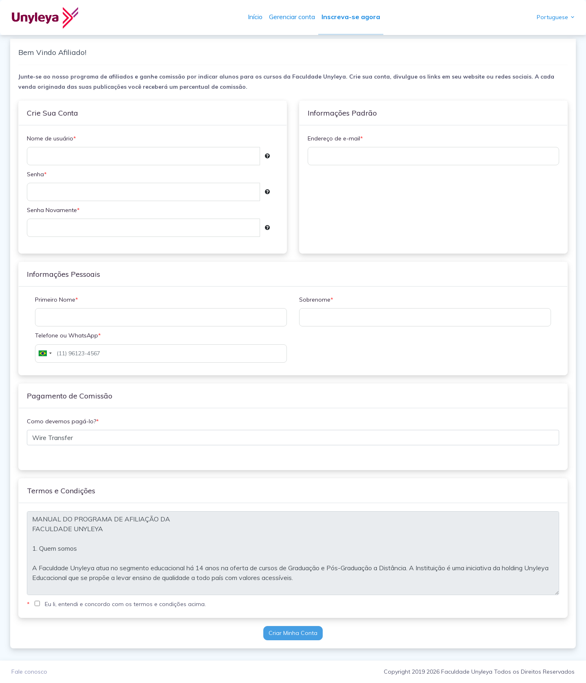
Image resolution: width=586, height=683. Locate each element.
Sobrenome (316, 300)
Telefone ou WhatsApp (70, 336)
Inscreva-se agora (352, 17)
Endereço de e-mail (335, 139)
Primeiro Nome (58, 300)
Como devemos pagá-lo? (65, 421)
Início (256, 17)
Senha (39, 174)
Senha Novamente (55, 210)
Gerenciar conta (293, 17)
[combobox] (46, 353)
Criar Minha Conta (293, 633)
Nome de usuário (53, 139)
